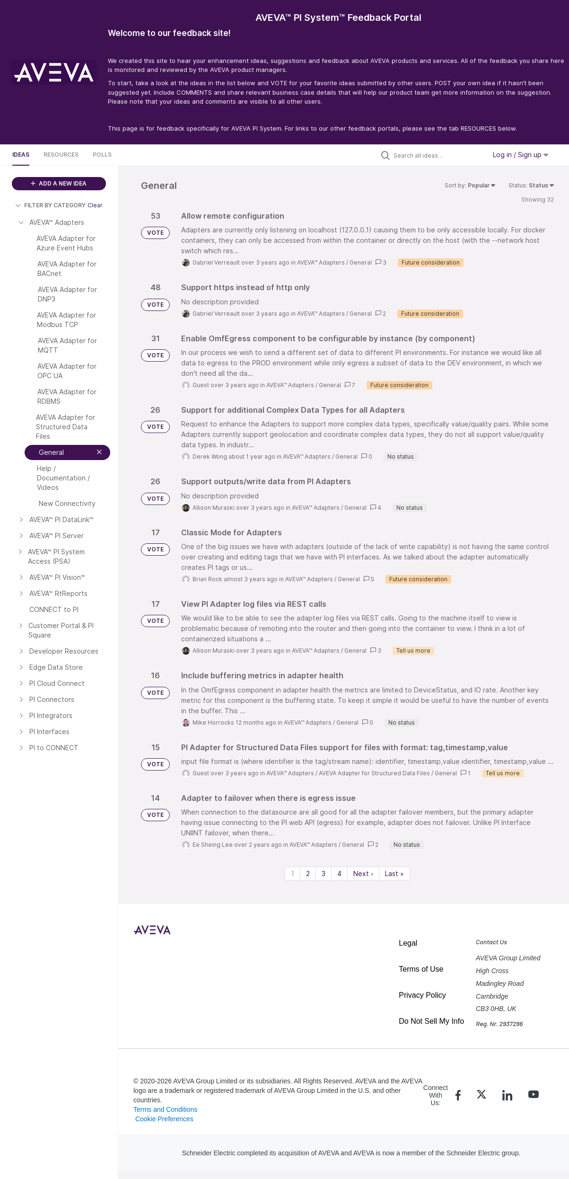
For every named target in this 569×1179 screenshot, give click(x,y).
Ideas (20, 154)
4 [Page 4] (339, 873)
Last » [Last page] (394, 873)
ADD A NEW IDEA (59, 183)
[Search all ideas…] (437, 155)
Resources (61, 154)
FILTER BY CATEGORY (50, 205)
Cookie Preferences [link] (164, 1119)
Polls (102, 154)
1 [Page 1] (292, 873)
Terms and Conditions (165, 1109)
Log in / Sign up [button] (521, 155)
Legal (408, 943)
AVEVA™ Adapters (321, 262)
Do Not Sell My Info (431, 1021)
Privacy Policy (422, 995)
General (361, 262)
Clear (95, 205)
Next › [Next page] (363, 873)
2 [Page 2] (308, 873)
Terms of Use (421, 969)
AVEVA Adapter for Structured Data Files (374, 773)
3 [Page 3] (323, 873)
